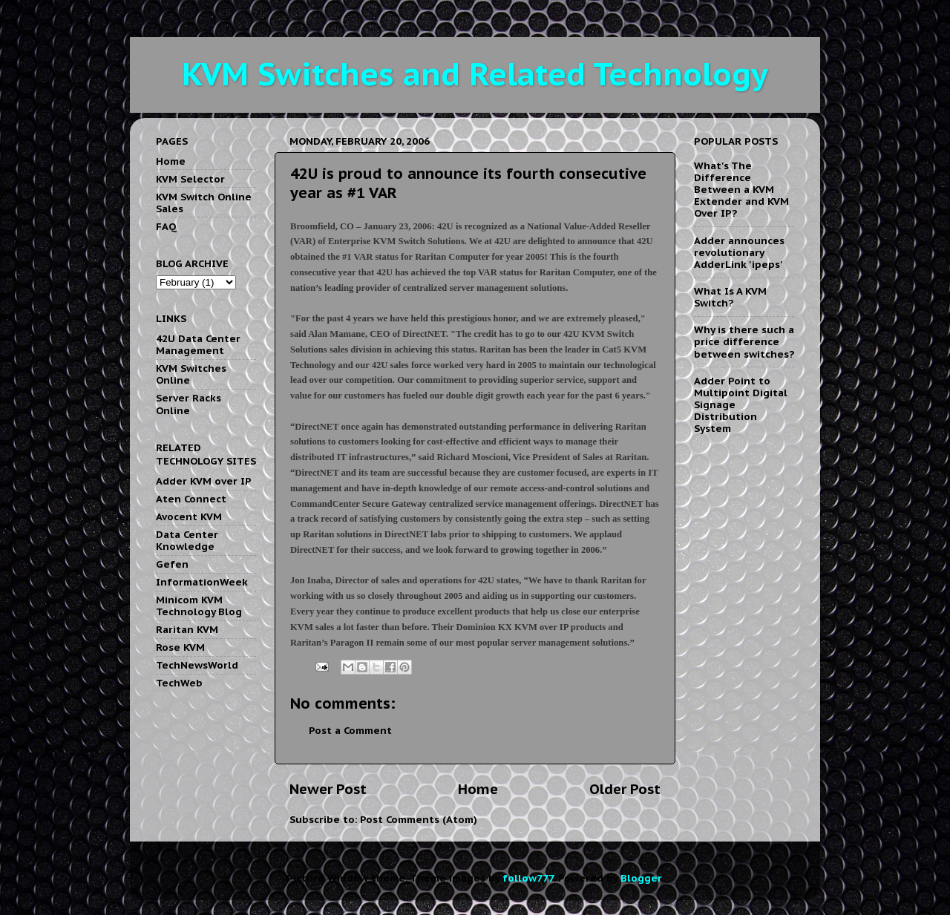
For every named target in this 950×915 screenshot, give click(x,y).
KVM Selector (190, 179)
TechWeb (179, 682)
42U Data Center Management (198, 344)
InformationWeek (202, 581)
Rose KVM (180, 647)
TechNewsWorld (197, 665)
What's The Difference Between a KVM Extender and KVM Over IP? (741, 189)
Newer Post (328, 789)
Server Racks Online (188, 403)
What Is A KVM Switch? (730, 296)
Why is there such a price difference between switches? (744, 341)
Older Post (625, 789)
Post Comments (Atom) (418, 819)
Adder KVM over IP (204, 481)
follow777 (527, 878)
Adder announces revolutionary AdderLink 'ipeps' (739, 252)
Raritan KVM (187, 629)
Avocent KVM (189, 516)
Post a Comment (350, 730)
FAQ (166, 226)
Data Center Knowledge (187, 540)
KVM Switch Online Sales (204, 202)
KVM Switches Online (191, 374)
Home (478, 789)
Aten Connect (191, 498)
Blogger (640, 878)
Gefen (172, 564)
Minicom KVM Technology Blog (199, 605)
